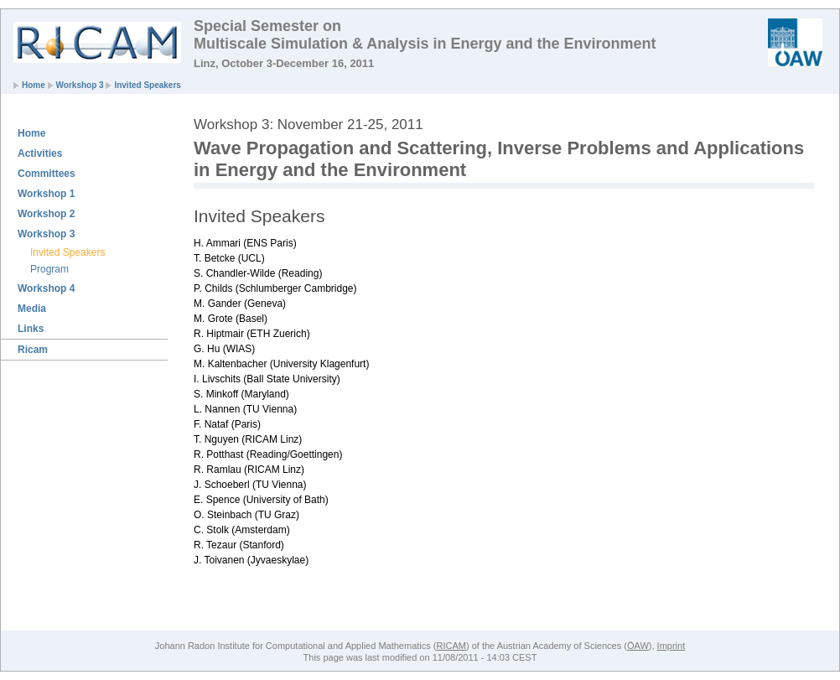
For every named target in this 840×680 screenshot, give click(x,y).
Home (33, 85)
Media (32, 308)
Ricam (33, 350)
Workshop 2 (46, 214)
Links (31, 329)
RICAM (450, 646)
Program (49, 269)
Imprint (671, 646)
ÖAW (638, 646)
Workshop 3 (80, 85)
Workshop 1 (46, 194)
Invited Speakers (147, 85)
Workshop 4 (46, 288)
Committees (46, 173)
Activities (40, 153)
